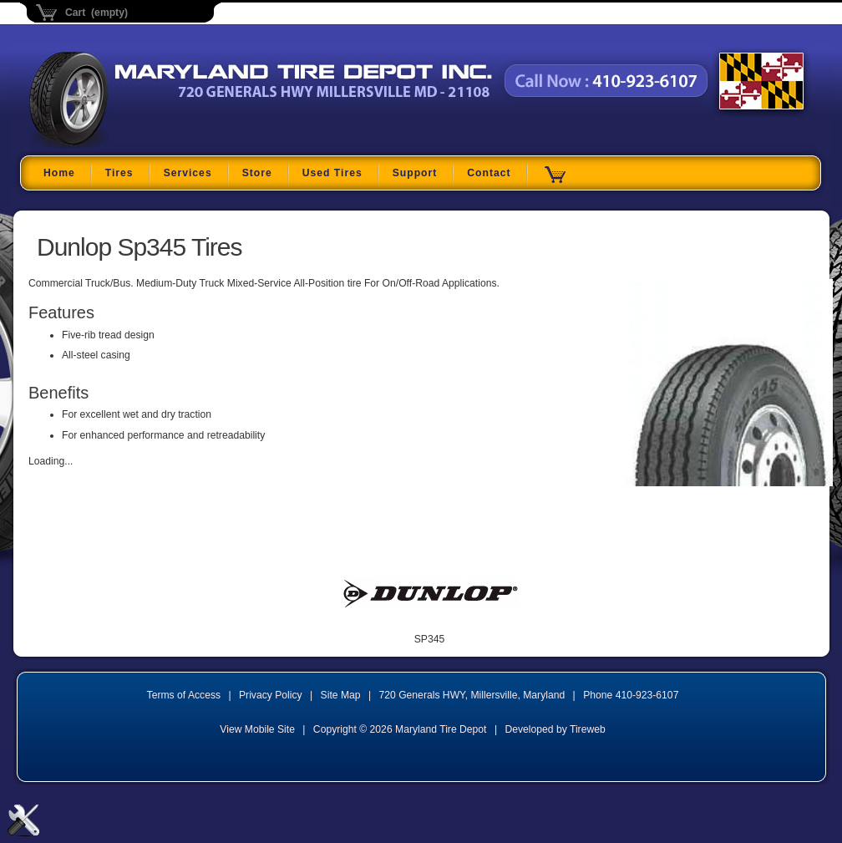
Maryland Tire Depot (134, 146)
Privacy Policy (270, 695)
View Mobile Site (257, 729)
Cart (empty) (96, 12)
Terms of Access (184, 695)
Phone (630, 695)
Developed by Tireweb (555, 729)
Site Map (341, 695)
